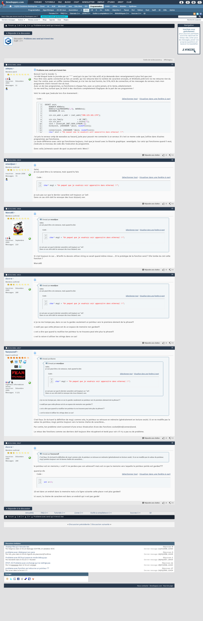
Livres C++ (86, 14)
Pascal (126, 10)
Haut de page (168, 586)
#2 (172, 160)
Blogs (67, 2)
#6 (172, 443)
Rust (147, 10)
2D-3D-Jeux (61, 10)
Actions (20, 20)
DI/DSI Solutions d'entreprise (25, 6)
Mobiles (123, 6)
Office (114, 6)
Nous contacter (142, 586)
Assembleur (73, 10)
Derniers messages (8, 20)
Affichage (167, 60)
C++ (86, 10)
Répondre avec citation (151, 155)
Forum (11, 25)
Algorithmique (48, 10)
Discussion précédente (79, 524)
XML (165, 10)
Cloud (42, 6)
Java (70, 6)
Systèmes (132, 6)
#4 (172, 275)
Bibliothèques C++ (122, 14)
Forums (38, 2)
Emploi (100, 2)
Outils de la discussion (151, 60)
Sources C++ (136, 14)
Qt (159, 10)
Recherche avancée (194, 20)
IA (48, 6)
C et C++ (20, 25)
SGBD (107, 6)
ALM (53, 6)
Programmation (96, 6)
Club (128, 2)
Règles (66, 20)
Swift (154, 10)
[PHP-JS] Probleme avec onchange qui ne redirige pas (27, 563)
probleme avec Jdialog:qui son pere (20, 552)
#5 (172, 348)
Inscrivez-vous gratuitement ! (54, 16)
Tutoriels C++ (75, 14)
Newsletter (88, 2)
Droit (120, 2)
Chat (76, 2)
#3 (172, 208)
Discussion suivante (100, 524)
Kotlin (107, 10)
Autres (172, 10)
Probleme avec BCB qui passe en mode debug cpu (26, 558)
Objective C (116, 10)
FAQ (60, 2)
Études (111, 2)
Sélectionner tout (130, 99)
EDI (86, 6)
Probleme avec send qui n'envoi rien (38, 38)
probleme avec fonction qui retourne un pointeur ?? (27, 568)
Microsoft (62, 6)
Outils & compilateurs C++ (103, 14)
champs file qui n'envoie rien (17, 547)
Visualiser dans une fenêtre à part (154, 99)
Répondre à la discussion (18, 33)
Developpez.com (156, 586)
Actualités (29, 513)
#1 (172, 64)
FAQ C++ (64, 14)
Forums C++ (53, 14)
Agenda (52, 20)
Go (101, 10)
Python (140, 10)
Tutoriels (50, 2)
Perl (133, 10)
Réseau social (33, 20)
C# (92, 10)
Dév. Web (78, 6)
